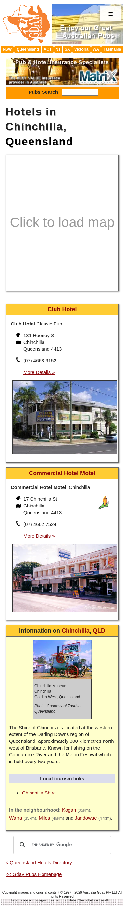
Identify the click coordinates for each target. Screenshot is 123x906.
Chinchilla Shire (39, 792)
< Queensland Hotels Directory (39, 862)
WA (96, 49)
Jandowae (86, 818)
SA (67, 49)
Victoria (81, 49)
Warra (15, 818)
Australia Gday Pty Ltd (100, 892)
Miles (44, 818)
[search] (61, 845)
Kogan (69, 810)
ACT (48, 49)
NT (58, 49)
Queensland (28, 49)
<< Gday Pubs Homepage (34, 874)
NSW (7, 49)
